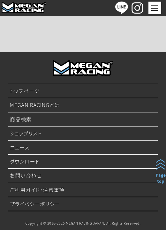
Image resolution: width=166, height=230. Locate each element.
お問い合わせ (26, 175)
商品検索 (21, 119)
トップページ (25, 91)
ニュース (20, 147)
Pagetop (161, 178)
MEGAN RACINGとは (35, 105)
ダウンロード (25, 161)
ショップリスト (26, 133)
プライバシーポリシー (35, 204)
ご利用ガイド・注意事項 (37, 190)
